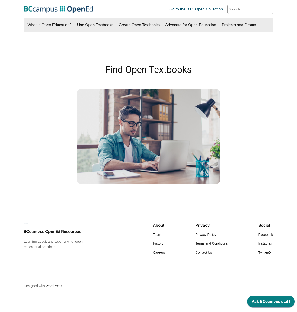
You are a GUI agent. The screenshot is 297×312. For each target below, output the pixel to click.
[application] (271, 302)
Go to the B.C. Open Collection (196, 9)
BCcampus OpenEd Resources (52, 231)
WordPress (54, 286)
